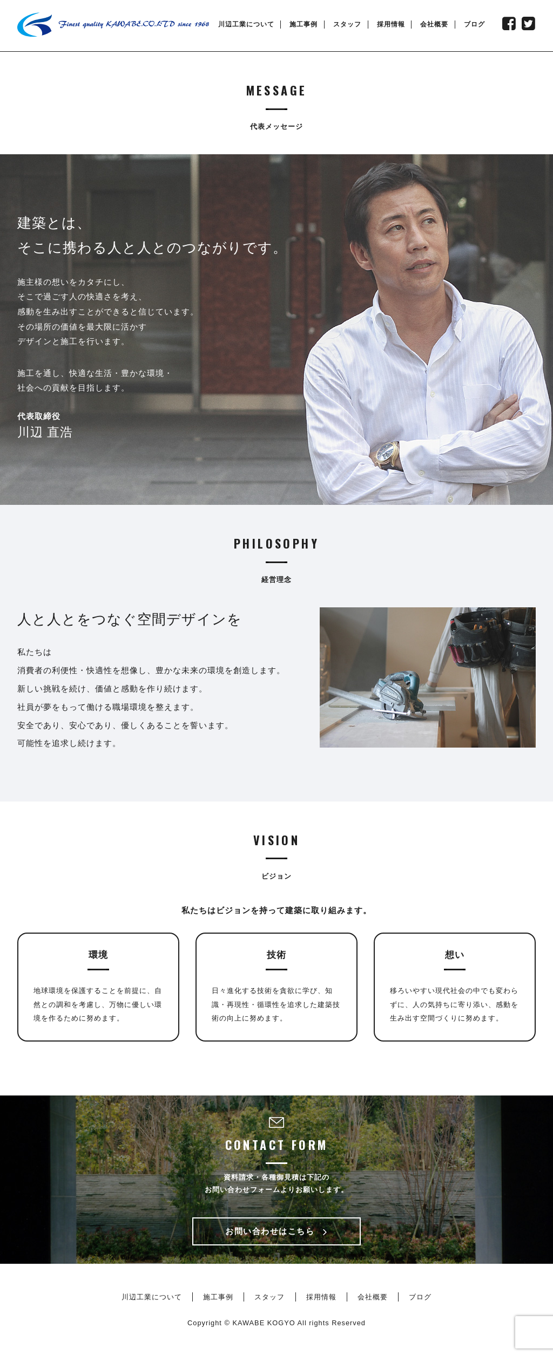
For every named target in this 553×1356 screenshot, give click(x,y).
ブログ (474, 24)
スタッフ (347, 24)
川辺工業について (246, 24)
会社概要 (434, 24)
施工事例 (303, 24)
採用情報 (391, 24)
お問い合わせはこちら (276, 1231)
